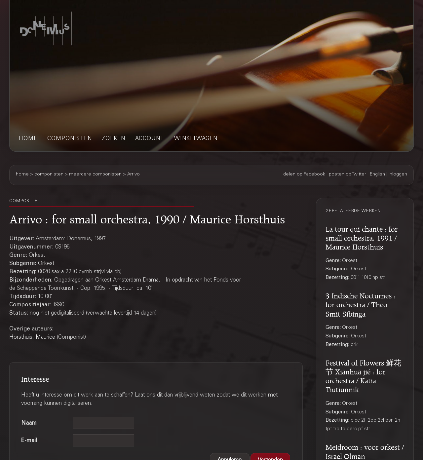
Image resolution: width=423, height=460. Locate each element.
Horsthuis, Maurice (32, 337)
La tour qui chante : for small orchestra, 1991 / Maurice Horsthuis (362, 237)
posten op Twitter (347, 174)
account (149, 139)
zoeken (113, 139)
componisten (69, 139)
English (377, 174)
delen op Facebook (304, 174)
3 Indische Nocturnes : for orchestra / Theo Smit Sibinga (361, 304)
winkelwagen (195, 139)
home (28, 139)
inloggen (398, 174)
